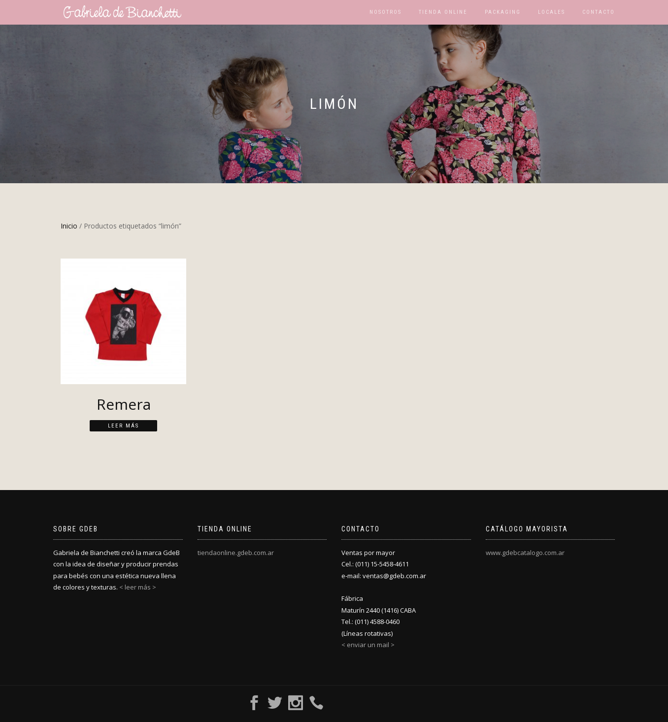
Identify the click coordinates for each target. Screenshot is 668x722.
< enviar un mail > (368, 644)
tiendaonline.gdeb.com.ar (236, 552)
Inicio (69, 225)
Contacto (598, 12)
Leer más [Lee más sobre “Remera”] (123, 426)
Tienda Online (443, 12)
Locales (551, 12)
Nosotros (385, 12)
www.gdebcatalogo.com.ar (525, 552)
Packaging (503, 12)
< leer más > (137, 587)
